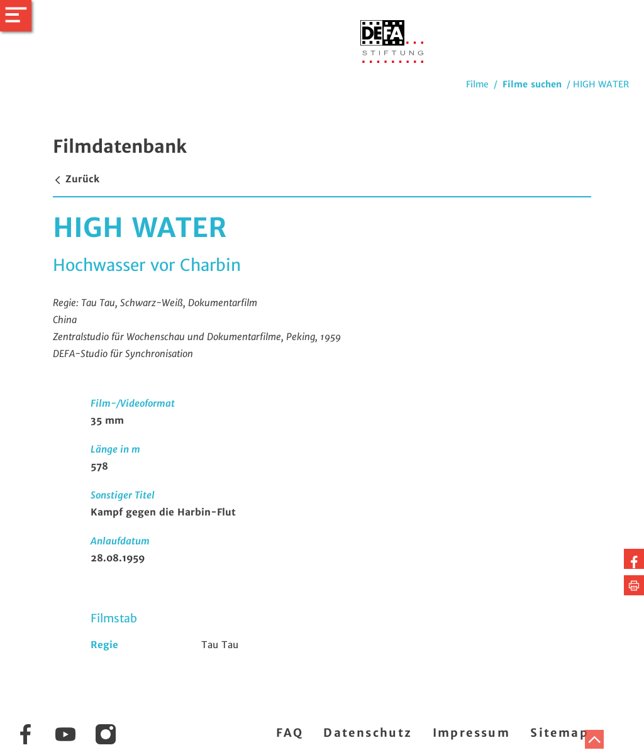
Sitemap (559, 732)
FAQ (289, 732)
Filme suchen (532, 84)
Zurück (76, 179)
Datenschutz (367, 732)
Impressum (472, 732)
